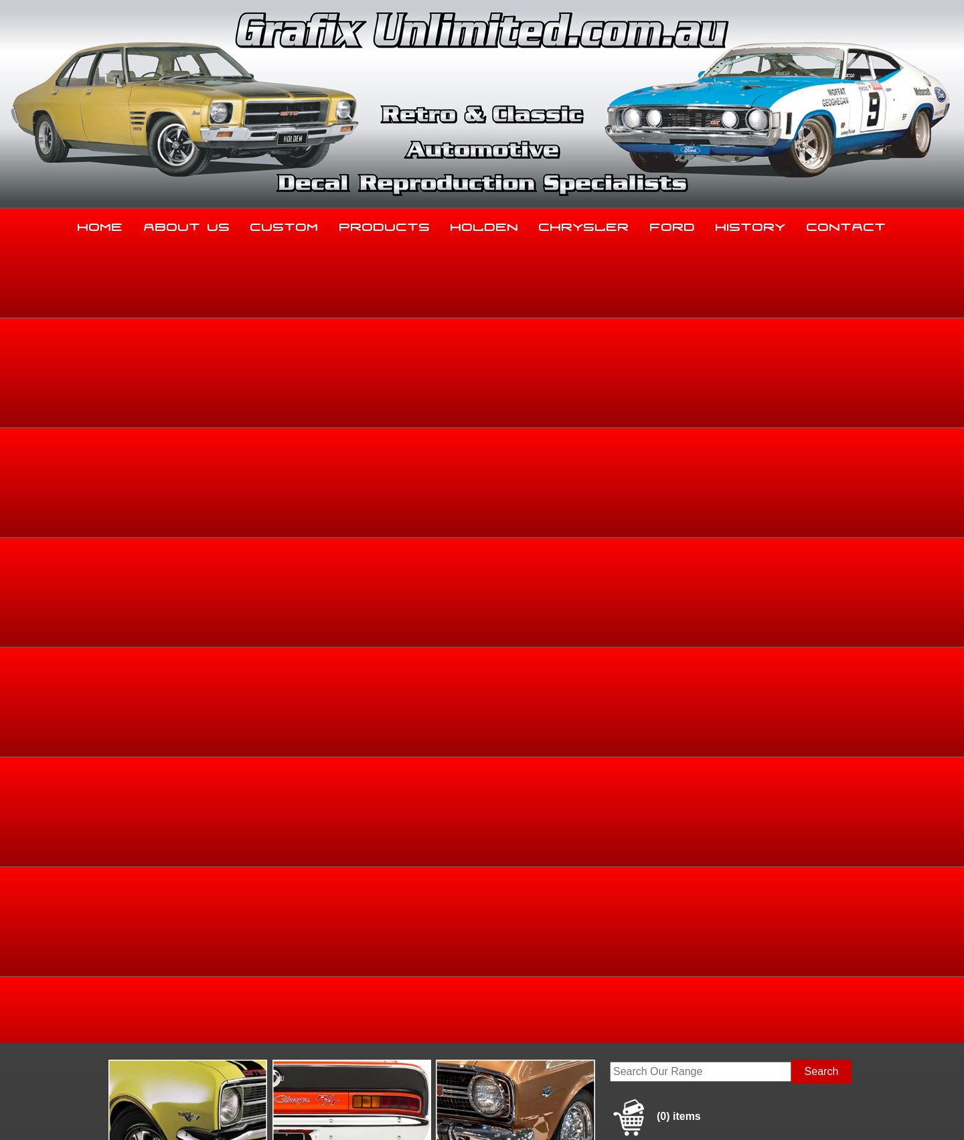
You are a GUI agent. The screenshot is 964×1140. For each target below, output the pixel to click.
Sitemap (130, 1114)
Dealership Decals (825, 459)
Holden (485, 224)
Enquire (587, 633)
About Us (187, 224)
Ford (673, 224)
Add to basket (587, 602)
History (751, 224)
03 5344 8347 (146, 1004)
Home (100, 224)
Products (384, 224)
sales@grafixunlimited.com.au (185, 1038)
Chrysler (584, 224)
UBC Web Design (489, 1114)
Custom (284, 224)
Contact (846, 224)
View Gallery (530, 359)
